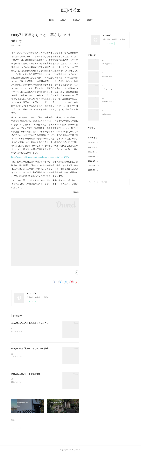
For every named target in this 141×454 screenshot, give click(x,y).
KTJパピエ (70, 10)
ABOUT (63, 20)
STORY (90, 20)
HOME (50, 20)
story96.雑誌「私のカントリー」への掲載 (29, 348)
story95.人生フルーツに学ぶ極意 (25, 374)
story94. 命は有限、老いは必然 (113, 98)
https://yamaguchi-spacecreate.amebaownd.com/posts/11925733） (40, 157)
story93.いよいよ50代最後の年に (114, 111)
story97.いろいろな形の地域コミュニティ (29, 323)
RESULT (76, 20)
